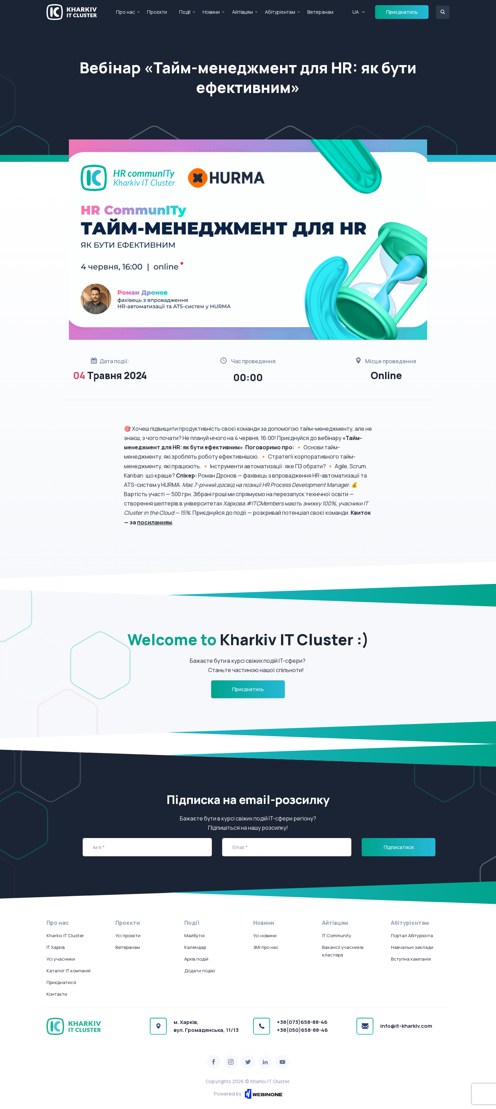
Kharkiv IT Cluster (65, 935)
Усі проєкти (128, 935)
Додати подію (199, 970)
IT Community (336, 935)
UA (355, 12)
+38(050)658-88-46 (302, 1030)
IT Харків (55, 947)
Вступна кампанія (411, 959)
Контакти (56, 994)
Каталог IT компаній (68, 970)
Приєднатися (61, 982)
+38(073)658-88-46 (302, 1022)
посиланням (154, 522)
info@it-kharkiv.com (406, 1025)
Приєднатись (402, 12)
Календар (195, 947)
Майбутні (194, 935)
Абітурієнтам (280, 12)
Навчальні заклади (412, 947)
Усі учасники (60, 959)
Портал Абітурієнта (412, 935)
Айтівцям (242, 12)
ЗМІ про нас (266, 947)
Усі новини (265, 935)
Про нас (125, 12)
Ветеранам (320, 12)
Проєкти (157, 12)
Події (184, 12)
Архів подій (196, 959)
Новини (211, 12)
